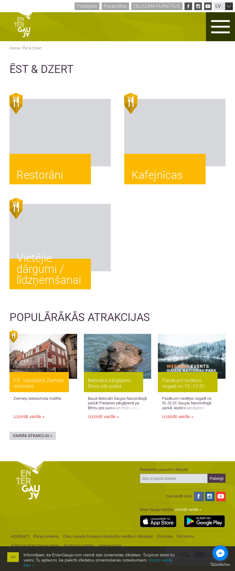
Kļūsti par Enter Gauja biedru (35, 545)
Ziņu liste (165, 536)
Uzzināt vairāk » (29, 416)
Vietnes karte (110, 545)
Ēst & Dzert (32, 48)
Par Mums (185, 536)
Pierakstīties (115, 6)
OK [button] (13, 557)
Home (14, 48)
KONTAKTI (20, 536)
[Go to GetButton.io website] (220, 565)
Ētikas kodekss (46, 536)
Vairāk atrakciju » (32, 435)
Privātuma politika (79, 545)
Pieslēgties (87, 6)
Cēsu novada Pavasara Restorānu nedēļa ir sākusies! (108, 536)
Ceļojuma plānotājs (156, 6)
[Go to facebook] (220, 553)
